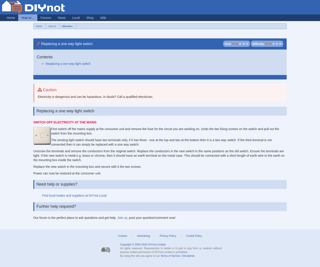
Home (11, 18)
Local (76, 18)
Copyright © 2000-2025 (133, 244)
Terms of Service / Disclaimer (177, 255)
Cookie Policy (194, 235)
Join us (122, 218)
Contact (122, 235)
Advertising (143, 235)
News (62, 18)
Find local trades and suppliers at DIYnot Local (74, 195)
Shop (90, 18)
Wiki (103, 18)
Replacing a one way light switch (68, 63)
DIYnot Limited (156, 244)
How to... (28, 18)
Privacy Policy (168, 235)
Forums (46, 18)
